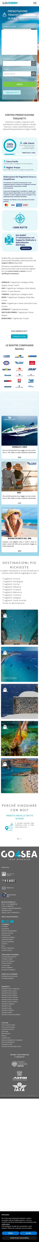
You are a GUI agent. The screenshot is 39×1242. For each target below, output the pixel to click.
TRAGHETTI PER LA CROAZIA (10, 997)
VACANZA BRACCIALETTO (9, 957)
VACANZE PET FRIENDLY (8, 970)
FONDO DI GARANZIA (8, 942)
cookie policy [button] (6, 1224)
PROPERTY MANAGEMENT (9, 931)
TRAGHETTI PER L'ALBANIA (9, 995)
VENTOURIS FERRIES (9, 312)
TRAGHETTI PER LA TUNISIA (9, 1002)
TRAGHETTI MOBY (7, 1012)
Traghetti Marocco (12, 592)
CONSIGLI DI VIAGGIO (8, 1029)
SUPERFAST (6, 309)
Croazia (20, 303)
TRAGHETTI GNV (6, 1006)
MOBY (4, 297)
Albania (32, 288)
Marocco (17, 291)
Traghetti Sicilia (11, 584)
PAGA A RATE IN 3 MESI (8, 1025)
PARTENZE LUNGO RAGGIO (10, 976)
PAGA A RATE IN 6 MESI (8, 1027)
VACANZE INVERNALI (8, 978)
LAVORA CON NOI (7, 950)
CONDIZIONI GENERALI (8, 937)
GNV (3, 288)
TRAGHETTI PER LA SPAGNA (10, 999)
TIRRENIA (5, 294)
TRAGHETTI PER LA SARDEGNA (10, 989)
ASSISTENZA (5, 929)
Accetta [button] (28, 1233)
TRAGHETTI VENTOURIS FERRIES (11, 1014)
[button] (18, 839)
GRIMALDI (5, 282)
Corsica (4, 300)
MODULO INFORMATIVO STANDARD (12, 1040)
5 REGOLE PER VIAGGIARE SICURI (11, 1046)
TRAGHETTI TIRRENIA (8, 1010)
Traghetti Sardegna (12, 581)
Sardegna (24, 282)
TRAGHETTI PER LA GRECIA (9, 993)
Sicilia (31, 282)
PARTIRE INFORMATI (7, 939)
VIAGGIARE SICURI (7, 1044)
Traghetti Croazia (11, 589)
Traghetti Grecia (11, 579)
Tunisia (16, 285)
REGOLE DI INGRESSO (8, 1042)
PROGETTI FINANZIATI (8, 948)
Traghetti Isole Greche (14, 600)
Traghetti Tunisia (11, 595)
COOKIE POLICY (6, 1038)
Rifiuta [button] (10, 1233)
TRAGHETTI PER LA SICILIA (9, 991)
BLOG (3, 946)
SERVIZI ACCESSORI (7, 933)
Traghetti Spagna (11, 597)
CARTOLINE (5, 1031)
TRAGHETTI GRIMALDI (8, 1004)
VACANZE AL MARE (7, 959)
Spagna (4, 285)
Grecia (10, 285)
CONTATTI (4, 944)
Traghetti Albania (11, 587)
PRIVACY (4, 1036)
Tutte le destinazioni (13, 603)
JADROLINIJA (6, 318)
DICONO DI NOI (6, 935)
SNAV (4, 303)
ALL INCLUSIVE (6, 965)
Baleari (4, 291)
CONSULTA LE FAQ (19, 336)
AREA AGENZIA (6, 1033)
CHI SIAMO (5, 926)
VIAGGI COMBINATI (7, 967)
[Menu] (34, 3)
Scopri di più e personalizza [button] (19, 1238)
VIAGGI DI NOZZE (7, 963)
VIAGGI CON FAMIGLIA (8, 961)
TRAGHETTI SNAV (7, 1008)
